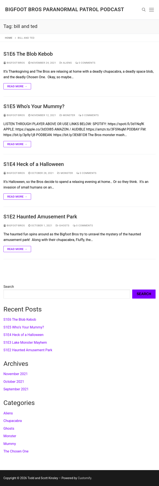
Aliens (66, 62)
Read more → (17, 86)
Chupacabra (12, 421)
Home (8, 37)
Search (8, 287)
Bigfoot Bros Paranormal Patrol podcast (64, 9)
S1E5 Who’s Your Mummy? (33, 106)
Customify (84, 478)
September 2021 (16, 389)
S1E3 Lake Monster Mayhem (25, 342)
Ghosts (62, 225)
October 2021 (13, 382)
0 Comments (85, 62)
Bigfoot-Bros (14, 62)
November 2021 (15, 374)
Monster (67, 115)
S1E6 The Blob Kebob (28, 54)
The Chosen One (15, 451)
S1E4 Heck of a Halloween (33, 164)
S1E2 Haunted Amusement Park (40, 217)
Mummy (9, 444)
